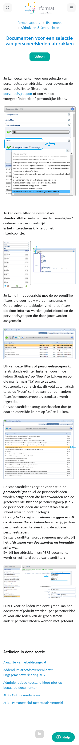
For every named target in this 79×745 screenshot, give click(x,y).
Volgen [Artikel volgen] (40, 57)
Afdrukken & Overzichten (40, 28)
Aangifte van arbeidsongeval (24, 662)
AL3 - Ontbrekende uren (21, 695)
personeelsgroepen (17, 94)
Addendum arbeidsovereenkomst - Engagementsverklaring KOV (29, 672)
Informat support (27, 23)
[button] (7, 7)
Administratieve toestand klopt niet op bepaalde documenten (32, 685)
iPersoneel (54, 23)
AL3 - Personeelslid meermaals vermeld (33, 703)
